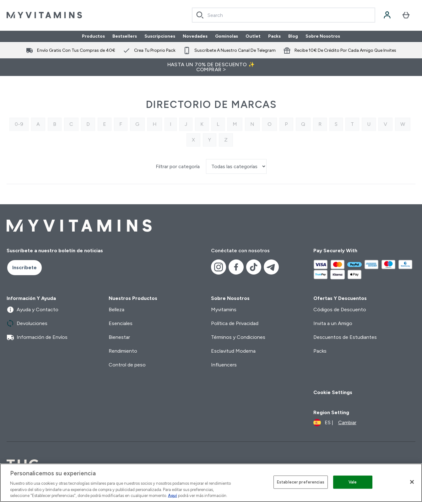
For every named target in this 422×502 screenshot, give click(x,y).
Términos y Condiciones (238, 337)
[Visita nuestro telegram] (271, 267)
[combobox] (283, 15)
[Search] (200, 15)
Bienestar (119, 337)
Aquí (172, 495)
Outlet (253, 36)
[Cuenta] (387, 15)
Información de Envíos (37, 337)
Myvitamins (223, 309)
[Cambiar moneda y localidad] (334, 422)
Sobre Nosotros (323, 36)
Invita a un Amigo (332, 323)
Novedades (195, 36)
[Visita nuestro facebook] (236, 267)
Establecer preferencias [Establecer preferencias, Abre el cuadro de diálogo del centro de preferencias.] (300, 482)
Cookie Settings (332, 392)
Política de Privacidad (234, 323)
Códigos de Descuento (339, 309)
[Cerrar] (412, 482)
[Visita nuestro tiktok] (253, 267)
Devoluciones (27, 323)
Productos (93, 36)
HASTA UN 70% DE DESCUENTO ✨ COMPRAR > (211, 66)
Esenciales (121, 323)
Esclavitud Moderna (233, 351)
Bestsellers (124, 36)
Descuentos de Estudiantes (345, 337)
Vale (353, 482)
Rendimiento (123, 351)
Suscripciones (159, 36)
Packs (274, 36)
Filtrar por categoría (178, 166)
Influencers (224, 365)
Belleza (116, 309)
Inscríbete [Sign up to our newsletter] (24, 267)
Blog (293, 36)
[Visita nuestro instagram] (218, 267)
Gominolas (226, 36)
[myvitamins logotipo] (44, 15)
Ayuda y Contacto (32, 309)
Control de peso (127, 365)
